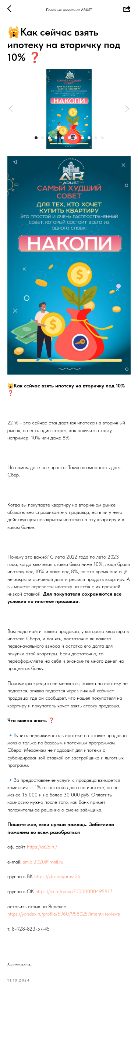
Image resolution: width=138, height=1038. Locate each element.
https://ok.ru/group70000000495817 (73, 891)
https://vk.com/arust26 (57, 876)
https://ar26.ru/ (42, 847)
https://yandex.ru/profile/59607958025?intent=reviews (63, 914)
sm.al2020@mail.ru (43, 862)
